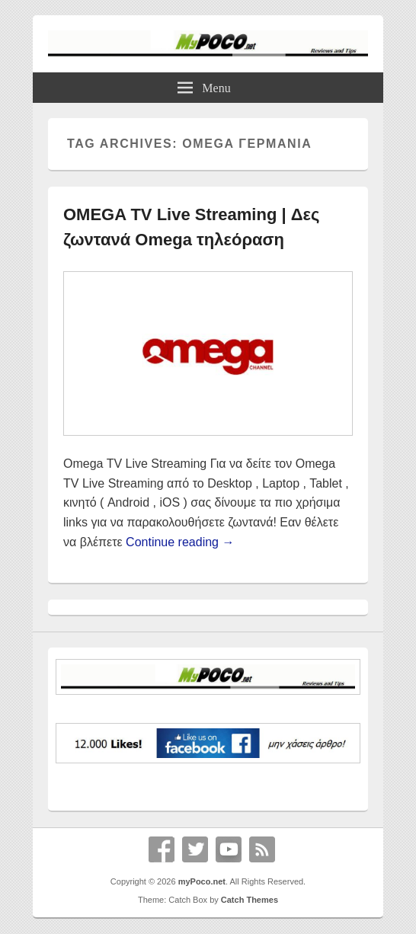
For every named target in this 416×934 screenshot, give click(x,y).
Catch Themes (249, 899)
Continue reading (180, 542)
